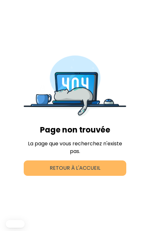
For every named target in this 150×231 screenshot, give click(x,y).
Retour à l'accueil (75, 168)
